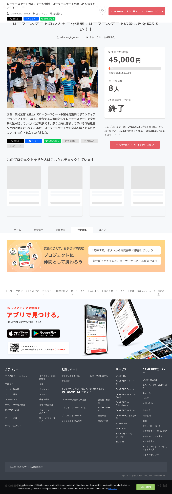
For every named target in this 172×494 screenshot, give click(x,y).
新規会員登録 (161, 6)
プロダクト (10, 384)
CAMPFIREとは (150, 380)
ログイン (146, 6)
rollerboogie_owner (68, 37)
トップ (8, 291)
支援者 (60, 229)
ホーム (17, 229)
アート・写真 (11, 418)
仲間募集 (82, 230)
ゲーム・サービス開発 (15, 405)
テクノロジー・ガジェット (17, 376)
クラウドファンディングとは (75, 407)
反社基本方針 (149, 441)
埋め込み (89, 141)
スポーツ (43, 394)
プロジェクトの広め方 (72, 421)
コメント (103, 229)
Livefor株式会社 (37, 467)
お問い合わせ (149, 403)
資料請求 (66, 381)
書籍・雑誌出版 (46, 405)
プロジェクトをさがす (103, 6)
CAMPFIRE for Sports (125, 410)
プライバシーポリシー (153, 426)
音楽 (41, 384)
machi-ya (120, 442)
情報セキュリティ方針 (153, 436)
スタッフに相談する (99, 376)
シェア (33, 141)
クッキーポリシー (151, 455)
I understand (145, 487)
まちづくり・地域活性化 (101, 37)
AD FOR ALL (121, 423)
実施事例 (102, 415)
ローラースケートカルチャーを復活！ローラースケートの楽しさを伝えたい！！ (113, 291)
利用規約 (147, 415)
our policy (113, 488)
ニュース (147, 393)
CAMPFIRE (121, 376)
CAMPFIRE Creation (125, 389)
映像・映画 (44, 399)
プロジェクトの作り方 (72, 415)
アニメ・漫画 (11, 394)
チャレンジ (44, 389)
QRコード (15, 146)
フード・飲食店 (12, 389)
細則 (145, 421)
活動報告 (39, 229)
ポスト (15, 141)
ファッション (11, 399)
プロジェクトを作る (71, 376)
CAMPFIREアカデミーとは (74, 399)
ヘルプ (146, 398)
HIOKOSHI (121, 429)
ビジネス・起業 (12, 410)
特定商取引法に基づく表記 (155, 431)
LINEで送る (52, 141)
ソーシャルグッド (13, 426)
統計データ (103, 421)
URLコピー (71, 141)
